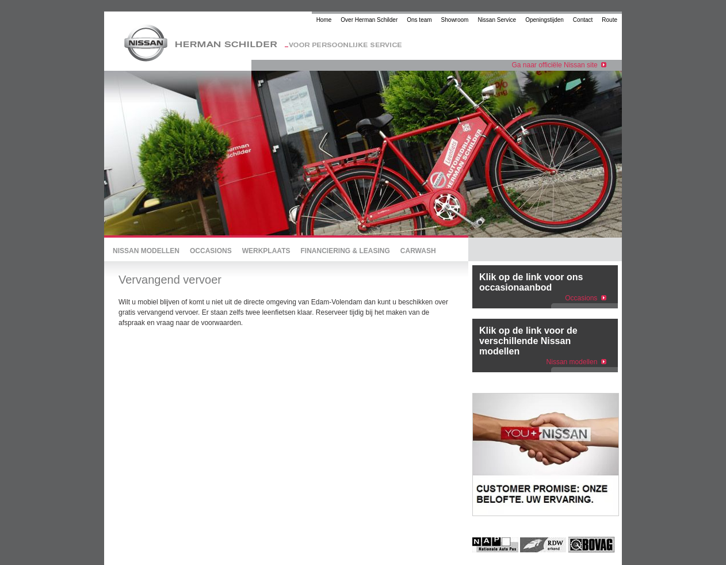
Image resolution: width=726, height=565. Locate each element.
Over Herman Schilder (369, 20)
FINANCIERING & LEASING (344, 251)
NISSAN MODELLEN (146, 251)
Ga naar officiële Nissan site (558, 65)
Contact (583, 20)
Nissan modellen (572, 362)
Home (324, 20)
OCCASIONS (211, 251)
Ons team (419, 20)
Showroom (455, 20)
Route (609, 20)
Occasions (581, 298)
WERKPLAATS (266, 251)
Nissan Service (496, 20)
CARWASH (418, 251)
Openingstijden (544, 20)
